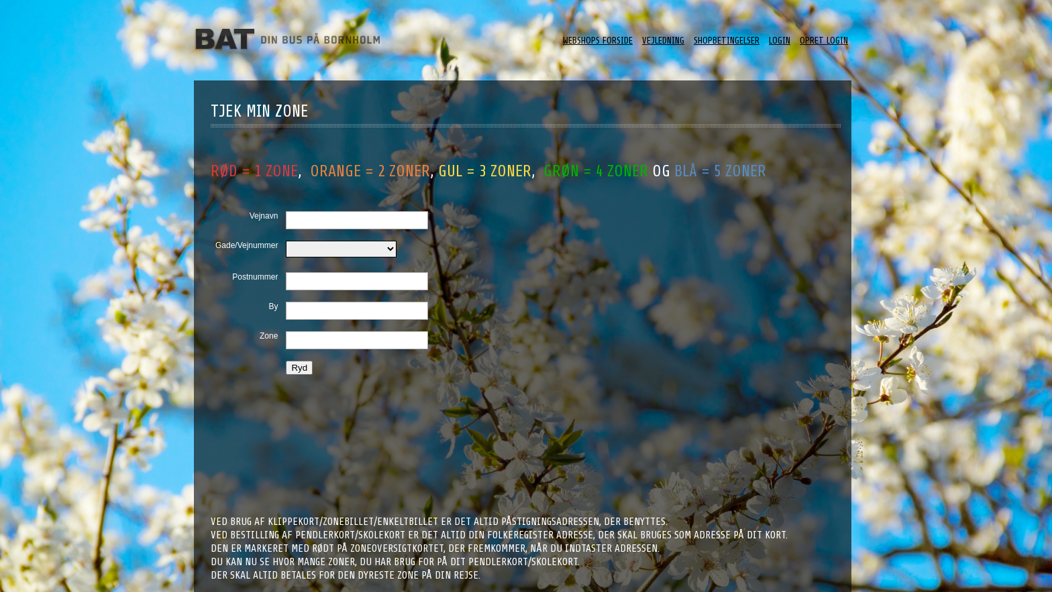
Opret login (824, 41)
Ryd (299, 368)
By (273, 306)
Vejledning (663, 41)
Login (779, 41)
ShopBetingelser (726, 41)
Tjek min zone (260, 111)
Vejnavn (264, 216)
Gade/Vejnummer (246, 245)
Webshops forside (598, 41)
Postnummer (255, 277)
